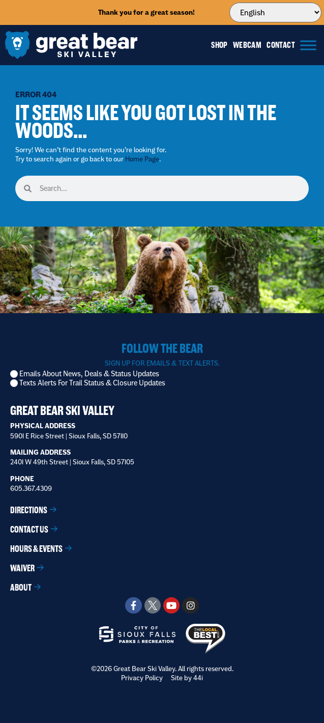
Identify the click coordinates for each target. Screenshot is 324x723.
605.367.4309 (31, 488)
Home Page (142, 159)
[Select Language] (275, 12)
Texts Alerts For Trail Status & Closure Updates (92, 383)
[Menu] (308, 45)
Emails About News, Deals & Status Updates (89, 374)
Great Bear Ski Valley (62, 411)
